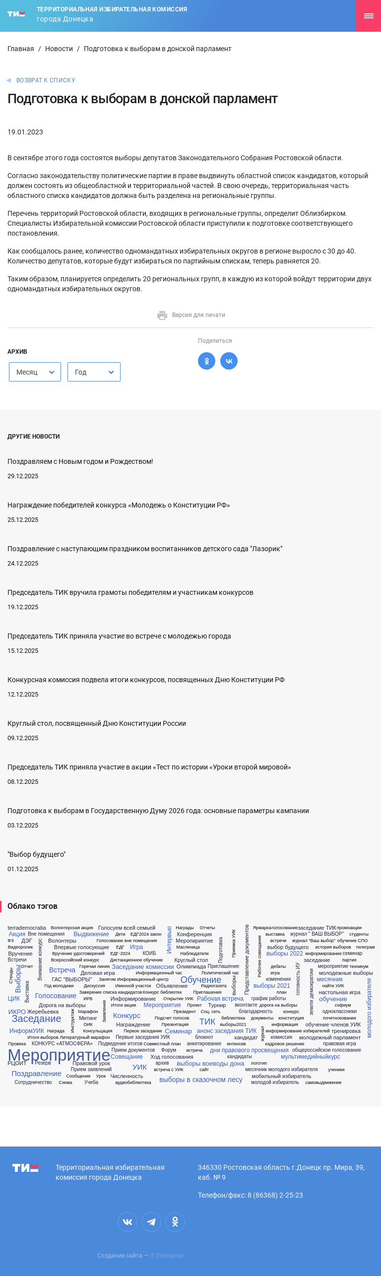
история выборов (333, 947)
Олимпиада (191, 966)
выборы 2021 (272, 986)
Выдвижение (91, 934)
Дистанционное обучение (136, 960)
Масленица (188, 947)
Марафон (88, 1012)
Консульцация (97, 1031)
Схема (65, 1083)
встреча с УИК (169, 1070)
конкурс (291, 1012)
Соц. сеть (211, 1012)
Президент (185, 1012)
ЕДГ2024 (139, 934)
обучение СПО (352, 941)
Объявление (172, 986)
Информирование (133, 999)
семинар (353, 953)
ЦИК (14, 999)
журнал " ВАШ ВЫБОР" (317, 934)
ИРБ (87, 999)
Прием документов (133, 1050)
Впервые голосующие (81, 947)
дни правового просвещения (249, 1050)
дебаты (278, 966)
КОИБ (149, 953)
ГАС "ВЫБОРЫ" (72, 979)
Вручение (20, 954)
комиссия (282, 1037)
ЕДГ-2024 (120, 954)
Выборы (18, 979)
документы (262, 1018)
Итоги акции (123, 1005)
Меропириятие (194, 941)
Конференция (194, 934)
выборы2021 (233, 1024)
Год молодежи (58, 986)
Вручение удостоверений (78, 954)
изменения (278, 979)
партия (349, 960)
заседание (317, 960)
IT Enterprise (166, 1255)
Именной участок (133, 986)
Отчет (27, 966)
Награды (185, 928)
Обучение (201, 979)
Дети (121, 934)
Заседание (36, 1018)
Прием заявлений (91, 1069)
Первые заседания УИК (143, 1037)
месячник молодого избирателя (281, 1069)
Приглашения (207, 992)
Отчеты (207, 928)
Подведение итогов (120, 1043)
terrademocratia (26, 928)
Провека (17, 1044)
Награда (55, 1031)
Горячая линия (94, 966)
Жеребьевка (43, 1012)
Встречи (17, 959)
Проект (194, 1005)
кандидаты (239, 1056)
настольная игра (339, 992)
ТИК (207, 1022)
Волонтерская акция (72, 928)
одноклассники (339, 1011)
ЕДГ (120, 947)
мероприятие (333, 966)
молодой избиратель (275, 1082)
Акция (17, 934)
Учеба (91, 1082)
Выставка (27, 992)
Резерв (43, 1063)
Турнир (217, 1005)
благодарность (255, 1011)
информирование (323, 954)
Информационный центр (142, 979)
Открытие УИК (178, 999)
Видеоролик (20, 947)
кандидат (245, 1037)
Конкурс (126, 1015)
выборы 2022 (284, 954)
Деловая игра (97, 973)
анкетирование (204, 1043)
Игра (136, 947)
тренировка (346, 1031)
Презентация (175, 1024)
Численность (126, 1076)
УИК (139, 1067)
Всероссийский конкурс (75, 960)
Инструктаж (72, 1021)
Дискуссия (94, 986)
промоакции (349, 928)
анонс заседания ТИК (226, 1031)
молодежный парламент (330, 1037)
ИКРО (17, 1012)
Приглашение (223, 966)
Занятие (107, 979)
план (281, 992)
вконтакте (246, 1005)
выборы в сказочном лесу (200, 1079)
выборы (234, 985)
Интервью (169, 940)
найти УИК (333, 986)
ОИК (88, 1024)
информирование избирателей (298, 1031)
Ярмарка (262, 928)
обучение (333, 999)
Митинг (88, 1018)
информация (284, 1024)
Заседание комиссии (143, 966)
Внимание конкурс (40, 960)
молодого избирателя (369, 1008)
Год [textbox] (80, 372)
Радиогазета (214, 986)
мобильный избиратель (282, 1076)
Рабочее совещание (259, 956)
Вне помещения (46, 934)
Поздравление (36, 1073)
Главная (20, 49)
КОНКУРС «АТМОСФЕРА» (62, 1043)
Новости (59, 49)
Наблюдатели (194, 954)
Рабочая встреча (220, 999)
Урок (101, 1076)
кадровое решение (285, 1044)
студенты (359, 934)
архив (162, 1063)
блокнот (204, 1037)
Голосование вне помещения (127, 941)
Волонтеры (62, 941)
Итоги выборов (43, 1037)
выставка (275, 934)
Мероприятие (58, 1055)
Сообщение (78, 1076)
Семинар (178, 1031)
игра (274, 973)
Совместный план (162, 1044)
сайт (204, 1070)
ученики (336, 1070)
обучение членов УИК (333, 1024)
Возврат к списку (45, 80)
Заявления (104, 1011)
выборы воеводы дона (211, 1063)
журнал (262, 1033)
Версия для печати (190, 315)
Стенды (11, 976)
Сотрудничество (33, 1082)
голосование (285, 928)
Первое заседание (143, 1031)
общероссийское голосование (326, 1050)
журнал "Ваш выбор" (313, 941)
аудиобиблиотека (133, 1083)
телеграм (365, 947)
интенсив (236, 1044)
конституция (291, 1018)
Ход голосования (171, 1057)
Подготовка (220, 950)
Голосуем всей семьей (126, 928)
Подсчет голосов (172, 1018)
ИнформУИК (26, 1031)
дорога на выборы (278, 1005)
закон (155, 934)
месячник (330, 979)
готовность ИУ (298, 978)
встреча (195, 1050)
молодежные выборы (346, 973)
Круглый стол (191, 960)
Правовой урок (91, 1063)
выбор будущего (288, 947)
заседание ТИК (317, 928)
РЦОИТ (16, 1063)
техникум (359, 966)
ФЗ (10, 941)
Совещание (127, 1057)
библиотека (233, 1018)
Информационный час (159, 973)
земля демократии (311, 991)
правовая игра (339, 1043)
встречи (278, 941)
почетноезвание (339, 1018)
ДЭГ (26, 941)
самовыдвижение (323, 1083)
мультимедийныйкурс (310, 1057)
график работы (269, 998)
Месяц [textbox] (26, 372)
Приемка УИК (233, 943)
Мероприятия (162, 1005)
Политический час (220, 973)
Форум (168, 1050)
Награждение (133, 1024)
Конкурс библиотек (162, 992)
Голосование (56, 995)
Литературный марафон (85, 1037)
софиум (343, 1005)
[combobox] (35, 372)
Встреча (62, 969)
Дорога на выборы (62, 1005)
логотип (259, 1063)
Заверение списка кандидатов (110, 992)
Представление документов (247, 959)
